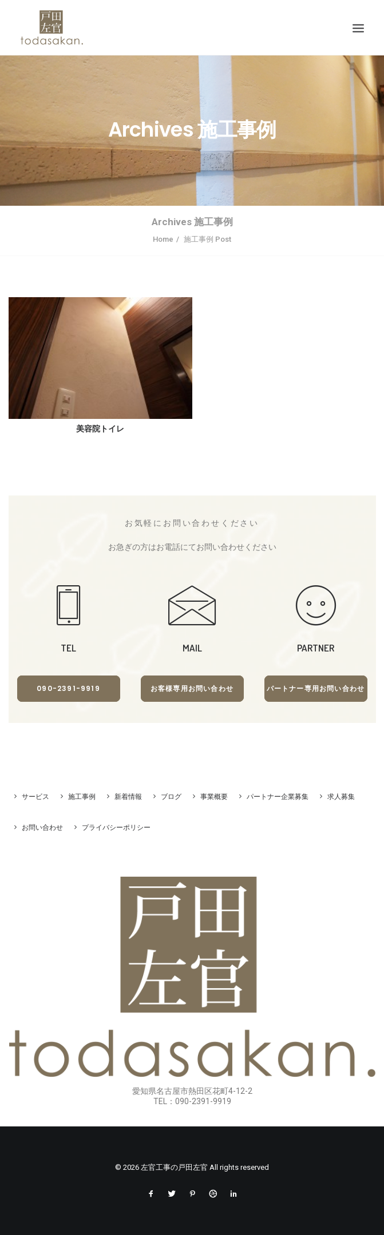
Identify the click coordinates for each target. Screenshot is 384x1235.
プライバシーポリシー (116, 828)
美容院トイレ (100, 428)
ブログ (171, 797)
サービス (35, 797)
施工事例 (82, 797)
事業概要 (214, 797)
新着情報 (128, 797)
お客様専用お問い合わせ (192, 688)
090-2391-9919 (68, 688)
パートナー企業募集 (277, 797)
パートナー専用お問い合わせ (316, 688)
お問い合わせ (42, 828)
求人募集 (341, 797)
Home (163, 239)
